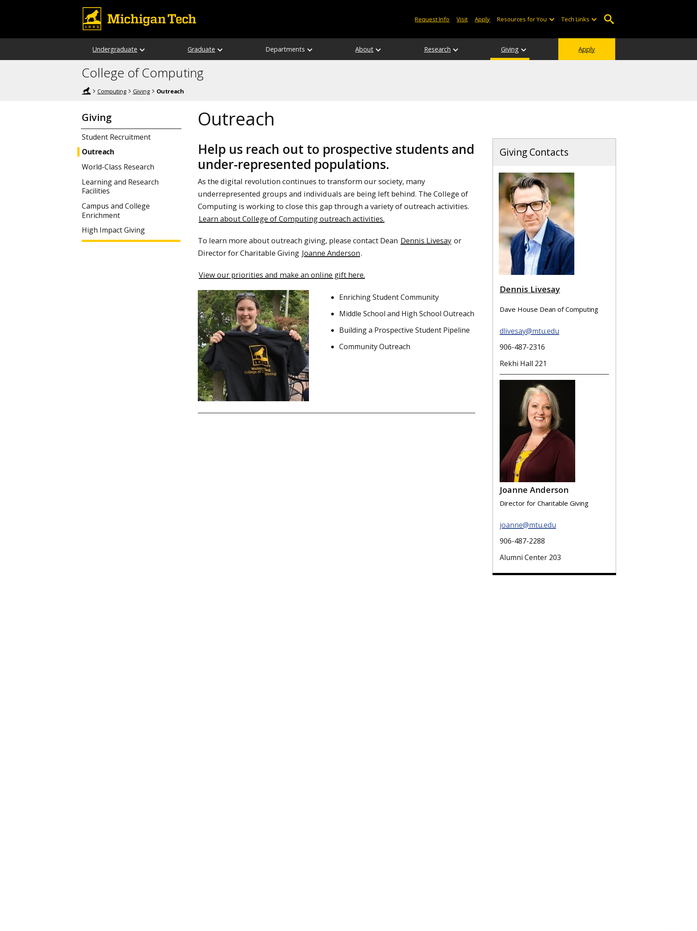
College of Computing (143, 73)
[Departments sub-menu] (310, 49)
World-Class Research (118, 167)
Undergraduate (114, 49)
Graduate (201, 49)
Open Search (608, 19)
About (364, 49)
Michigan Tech (86, 90)
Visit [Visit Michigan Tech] (462, 19)
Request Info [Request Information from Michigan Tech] (432, 19)
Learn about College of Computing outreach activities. (292, 219)
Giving (510, 49)
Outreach (98, 152)
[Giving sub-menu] (524, 49)
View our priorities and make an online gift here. (282, 275)
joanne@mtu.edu (528, 525)
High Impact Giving (113, 230)
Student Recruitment (116, 137)
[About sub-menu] (378, 49)
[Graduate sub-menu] (220, 49)
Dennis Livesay (426, 240)
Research (437, 49)
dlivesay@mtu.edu (529, 331)
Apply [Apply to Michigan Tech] (482, 19)
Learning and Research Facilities (120, 186)
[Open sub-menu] (551, 19)
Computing (111, 91)
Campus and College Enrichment (116, 211)
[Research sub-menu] (456, 49)
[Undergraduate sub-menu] (142, 49)
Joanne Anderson (331, 253)
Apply (586, 49)
